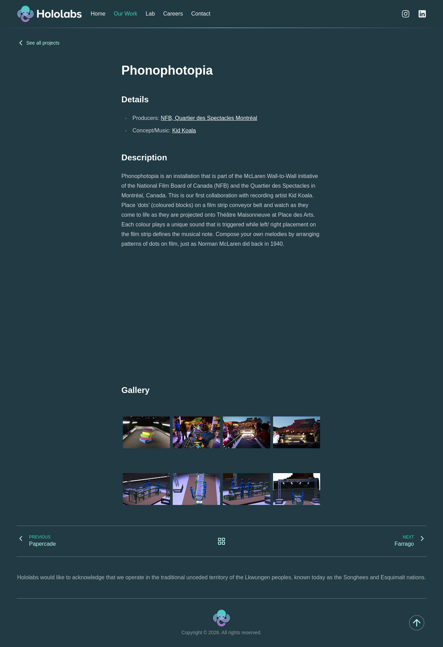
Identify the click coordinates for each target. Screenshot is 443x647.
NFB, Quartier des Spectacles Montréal (209, 118)
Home (98, 14)
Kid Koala (184, 130)
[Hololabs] (49, 13)
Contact (200, 14)
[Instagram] (405, 14)
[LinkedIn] (422, 14)
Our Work (125, 14)
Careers (173, 14)
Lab (150, 14)
